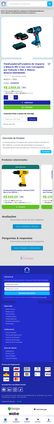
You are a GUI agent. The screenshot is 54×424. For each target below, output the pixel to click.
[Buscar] (49, 3)
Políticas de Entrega (13, 340)
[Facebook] (4, 389)
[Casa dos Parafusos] (4, 4)
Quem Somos (10, 309)
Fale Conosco (10, 314)
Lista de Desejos (11, 358)
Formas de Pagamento (14, 335)
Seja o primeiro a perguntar (27, 248)
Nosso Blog (9, 323)
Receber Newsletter (27, 293)
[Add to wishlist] (49, 64)
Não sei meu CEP (9, 124)
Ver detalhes (46, 151)
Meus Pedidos (10, 356)
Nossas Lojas (10, 311)
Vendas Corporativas (13, 321)
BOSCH (7, 79)
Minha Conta (10, 353)
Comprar (27, 107)
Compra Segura (11, 316)
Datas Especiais (11, 319)
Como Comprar (11, 332)
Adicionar (27, 102)
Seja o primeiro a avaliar (27, 226)
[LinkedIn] (9, 389)
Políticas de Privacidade (14, 342)
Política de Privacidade (39, 297)
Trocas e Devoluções (13, 337)
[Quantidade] (11, 97)
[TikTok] (20, 389)
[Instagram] (15, 389)
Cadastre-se (10, 351)
